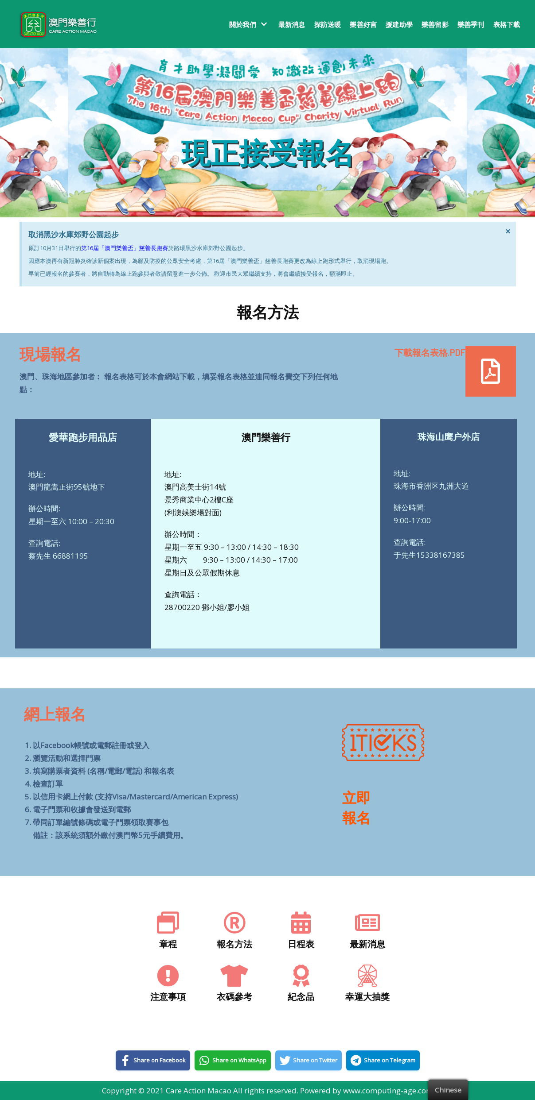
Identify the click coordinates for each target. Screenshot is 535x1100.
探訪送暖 (327, 24)
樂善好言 (363, 24)
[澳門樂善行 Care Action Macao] (56, 24)
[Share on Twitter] (308, 1060)
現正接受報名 (267, 152)
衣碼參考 (234, 996)
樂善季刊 (470, 24)
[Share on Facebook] (153, 1060)
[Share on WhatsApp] (233, 1060)
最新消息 (291, 24)
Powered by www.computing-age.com (366, 1090)
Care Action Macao (198, 1090)
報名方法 (234, 943)
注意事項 (168, 996)
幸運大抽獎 (367, 996)
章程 (168, 943)
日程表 (301, 943)
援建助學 (399, 24)
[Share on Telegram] (383, 1060)
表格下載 (506, 24)
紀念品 (301, 996)
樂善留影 (435, 24)
